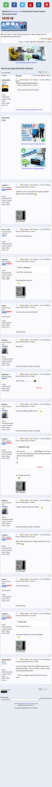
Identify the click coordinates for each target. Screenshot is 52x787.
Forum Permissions (46, 698)
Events (34, 42)
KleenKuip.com (16, 11)
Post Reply (5, 72)
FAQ (21, 42)
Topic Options (45, 75)
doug (4, 305)
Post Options (24, 80)
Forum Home (7, 34)
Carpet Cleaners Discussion (21, 34)
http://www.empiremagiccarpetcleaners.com (29, 109)
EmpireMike (6, 80)
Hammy (5, 340)
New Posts (44, 39)
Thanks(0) (34, 80)
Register (42, 42)
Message (19, 75)
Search (26, 42)
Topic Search (36, 75)
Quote (43, 80)
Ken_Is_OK (6, 229)
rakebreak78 (7, 660)
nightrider (6, 374)
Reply (48, 80)
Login (49, 42)
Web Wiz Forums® (27, 703)
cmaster (5, 185)
